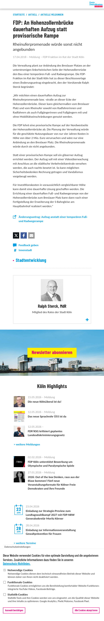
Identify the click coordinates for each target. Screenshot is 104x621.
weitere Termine (26, 543)
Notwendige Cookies (20, 570)
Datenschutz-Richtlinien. (16, 564)
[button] (16, 235)
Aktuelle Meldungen (52, 14)
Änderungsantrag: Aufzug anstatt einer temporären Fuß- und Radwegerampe (53, 219)
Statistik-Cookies (17, 595)
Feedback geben (29, 245)
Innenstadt (25, 250)
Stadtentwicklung (31, 260)
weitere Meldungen (28, 444)
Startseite (19, 14)
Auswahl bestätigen (14, 611)
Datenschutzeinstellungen (17, 547)
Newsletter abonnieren (52, 352)
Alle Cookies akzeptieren (86, 611)
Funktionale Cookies (19, 582)
